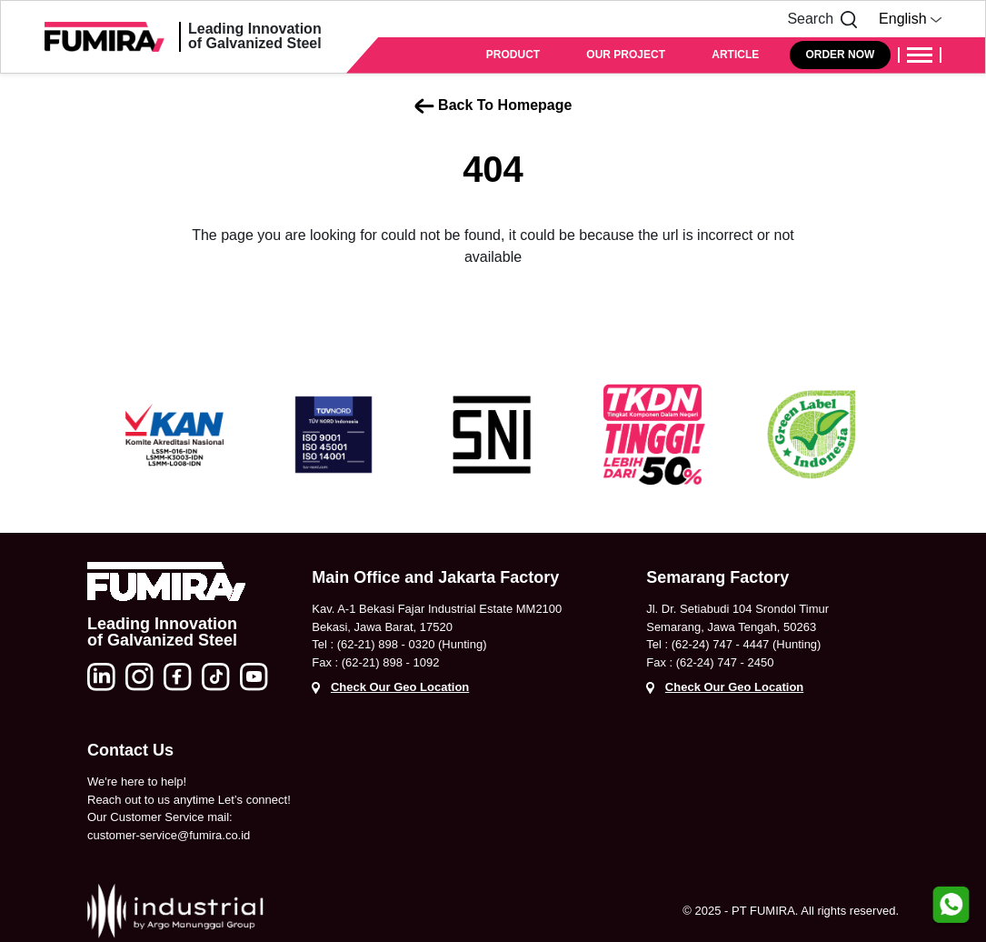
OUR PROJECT (625, 54)
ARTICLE (735, 54)
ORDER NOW (839, 54)
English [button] (910, 18)
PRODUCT (513, 54)
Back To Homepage (493, 105)
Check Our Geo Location (400, 687)
